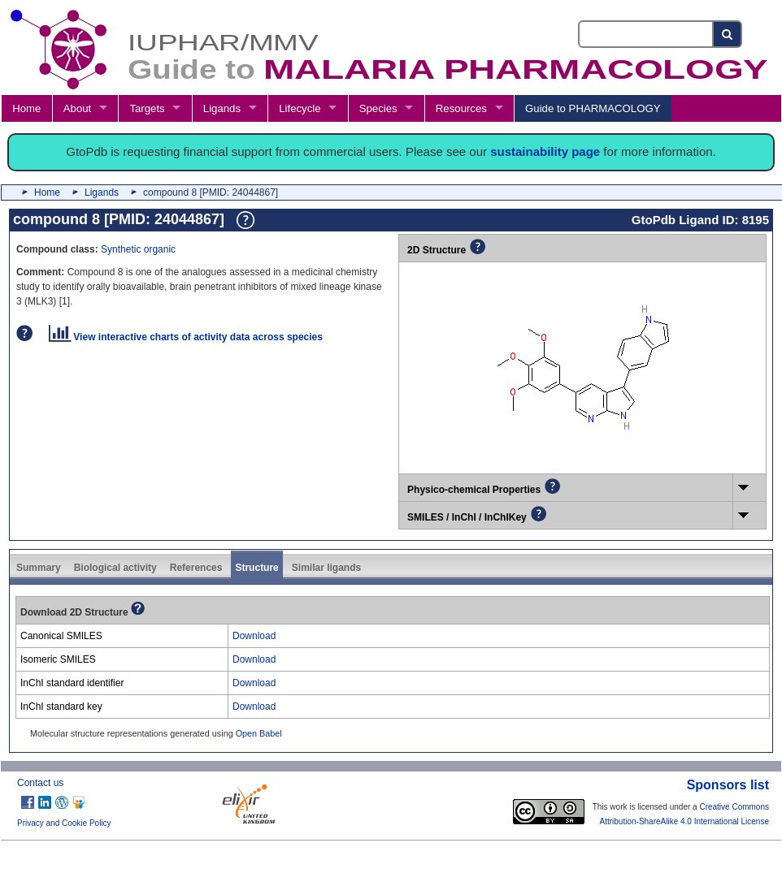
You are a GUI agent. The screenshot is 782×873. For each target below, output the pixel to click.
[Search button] (728, 34)
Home (26, 108)
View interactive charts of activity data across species (186, 337)
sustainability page (545, 151)
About (77, 108)
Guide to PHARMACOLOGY (592, 108)
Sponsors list (728, 785)
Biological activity (115, 567)
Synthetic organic (138, 249)
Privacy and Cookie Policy (64, 823)
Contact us (40, 783)
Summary (38, 567)
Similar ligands (326, 567)
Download (254, 636)
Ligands (222, 108)
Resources (461, 108)
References (196, 567)
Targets (146, 108)
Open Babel (259, 733)
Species (378, 108)
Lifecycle (299, 108)
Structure (256, 567)
